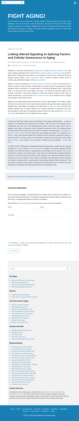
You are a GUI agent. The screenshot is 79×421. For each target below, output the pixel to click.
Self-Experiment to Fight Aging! (20, 366)
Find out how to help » (26, 31)
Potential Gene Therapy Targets (21, 362)
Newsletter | (64, 409)
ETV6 (10, 142)
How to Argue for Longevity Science (22, 353)
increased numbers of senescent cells (51, 73)
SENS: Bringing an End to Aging (21, 369)
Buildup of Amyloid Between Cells (21, 309)
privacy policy (63, 243)
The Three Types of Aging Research (22, 375)
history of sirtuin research (41, 95)
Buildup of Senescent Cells (19, 322)
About (53, 411)
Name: (10, 207)
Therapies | (55, 409)
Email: (42, 207)
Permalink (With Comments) (19, 62)
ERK (69, 133)
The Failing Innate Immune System (22, 313)
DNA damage (18, 148)
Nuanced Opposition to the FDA (21, 360)
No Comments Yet (16, 65)
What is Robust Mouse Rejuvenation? (22, 380)
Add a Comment (30, 65)
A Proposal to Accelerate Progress (21, 347)
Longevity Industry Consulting (20, 294)
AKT (12, 135)
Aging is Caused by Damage (20, 305)
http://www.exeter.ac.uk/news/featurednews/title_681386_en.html (32, 176)
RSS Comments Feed (18, 337)
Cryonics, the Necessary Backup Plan (22, 351)
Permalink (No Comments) (40, 62)
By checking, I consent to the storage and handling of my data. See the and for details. (39, 244)
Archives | (26, 411)
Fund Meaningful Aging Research (21, 287)
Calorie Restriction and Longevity (21, 349)
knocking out (16, 140)
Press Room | (36, 411)
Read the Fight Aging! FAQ (19, 282)
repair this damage (55, 106)
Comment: (11, 215)
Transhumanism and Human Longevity (23, 377)
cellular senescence (32, 77)
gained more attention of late (57, 70)
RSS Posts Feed (16, 334)
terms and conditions (14, 245)
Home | (13, 409)
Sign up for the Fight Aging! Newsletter (23, 284)
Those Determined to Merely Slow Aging (23, 373)
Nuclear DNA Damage (18, 320)
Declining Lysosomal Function (20, 316)
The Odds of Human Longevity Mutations (23, 355)
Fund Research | (28, 409)
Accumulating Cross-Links (19, 307)
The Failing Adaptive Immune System (22, 311)
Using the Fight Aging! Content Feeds (22, 339)
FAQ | (19, 409)
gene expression (40, 80)
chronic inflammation (36, 148)
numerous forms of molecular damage (44, 84)
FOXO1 (65, 140)
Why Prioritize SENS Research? (21, 382)
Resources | (45, 411)
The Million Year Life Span (19, 384)
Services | (38, 409)
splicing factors (39, 70)
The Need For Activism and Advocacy (22, 358)
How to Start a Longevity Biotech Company (24, 297)
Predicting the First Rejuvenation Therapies (24, 364)
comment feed (25, 203)
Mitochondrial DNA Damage (19, 318)
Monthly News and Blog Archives (21, 330)
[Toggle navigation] (75, 2)
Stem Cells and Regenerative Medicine (23, 371)
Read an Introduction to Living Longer (22, 280)
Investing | (46, 409)
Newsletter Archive (17, 332)
